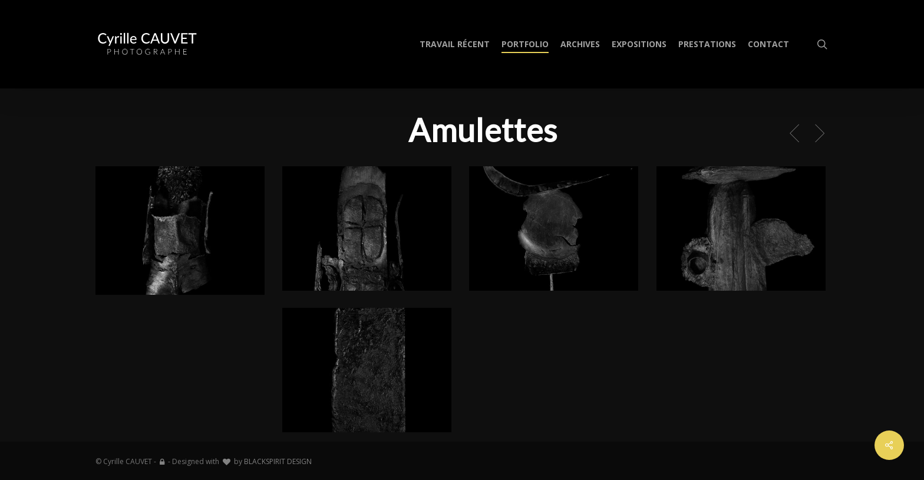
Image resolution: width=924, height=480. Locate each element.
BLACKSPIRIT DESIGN (278, 461)
